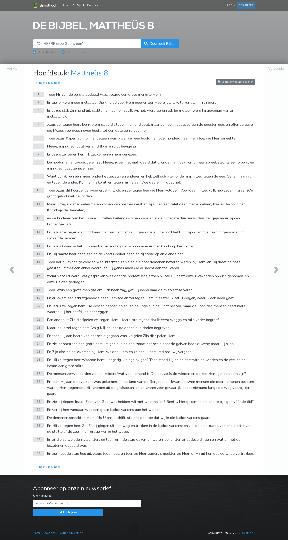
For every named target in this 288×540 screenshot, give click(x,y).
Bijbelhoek (45, 5)
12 (38, 218)
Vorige (12, 68)
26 (38, 360)
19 (38, 298)
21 (38, 320)
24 (38, 344)
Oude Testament (48, 52)
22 (38, 328)
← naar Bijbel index (48, 83)
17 (38, 276)
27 (38, 373)
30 (38, 410)
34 (38, 453)
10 (38, 190)
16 (38, 262)
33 (38, 439)
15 (38, 254)
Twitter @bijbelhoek (71, 533)
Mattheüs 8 (89, 73)
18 (38, 290)
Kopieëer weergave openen (235, 81)
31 (38, 418)
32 (38, 426)
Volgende (276, 68)
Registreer (246, 5)
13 (38, 232)
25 (38, 352)
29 (38, 401)
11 (38, 204)
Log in (231, 5)
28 (38, 381)
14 (38, 246)
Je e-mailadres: (42, 496)
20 (38, 306)
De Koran (93, 5)
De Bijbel (78, 5)
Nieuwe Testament (78, 52)
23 (38, 336)
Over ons (49, 533)
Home (66, 5)
